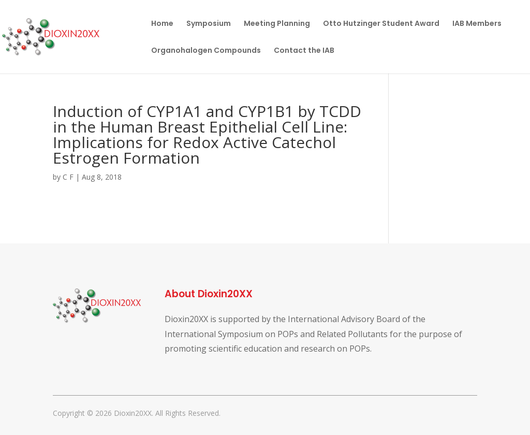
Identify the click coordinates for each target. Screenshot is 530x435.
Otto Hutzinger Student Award (381, 24)
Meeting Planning (277, 24)
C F (68, 177)
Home (162, 24)
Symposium (208, 24)
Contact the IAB (304, 51)
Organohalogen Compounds (206, 51)
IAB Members (477, 24)
